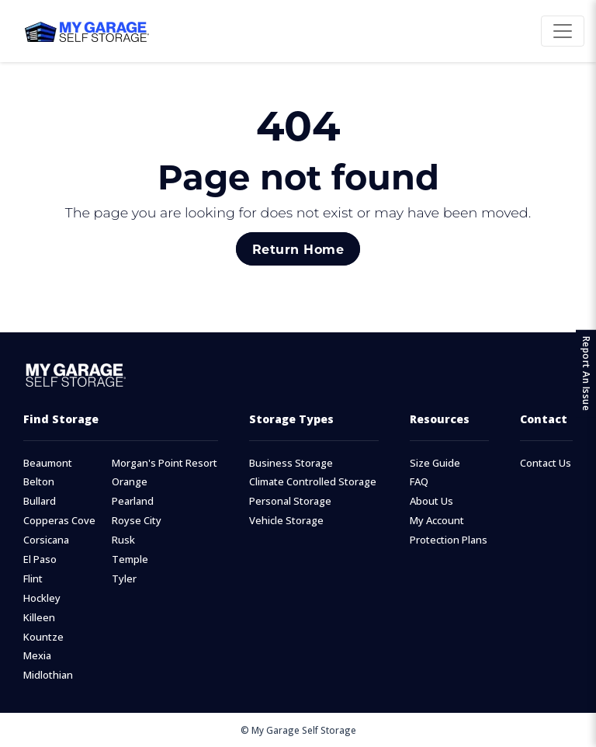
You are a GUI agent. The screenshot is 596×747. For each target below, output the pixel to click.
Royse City (136, 520)
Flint (33, 578)
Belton (38, 481)
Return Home (298, 249)
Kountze (43, 637)
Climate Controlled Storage (312, 481)
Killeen (39, 617)
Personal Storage (290, 501)
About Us (431, 501)
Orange (129, 481)
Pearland (133, 501)
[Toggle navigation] (562, 31)
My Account (437, 520)
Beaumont (47, 463)
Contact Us (545, 463)
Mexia (37, 655)
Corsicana (46, 540)
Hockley (42, 598)
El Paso (40, 559)
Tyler (124, 578)
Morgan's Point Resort (164, 463)
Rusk (123, 540)
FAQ (419, 481)
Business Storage (291, 463)
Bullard (39, 501)
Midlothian (48, 675)
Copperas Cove (59, 520)
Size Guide (435, 463)
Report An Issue (586, 374)
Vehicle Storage (286, 520)
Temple (130, 559)
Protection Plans (448, 540)
